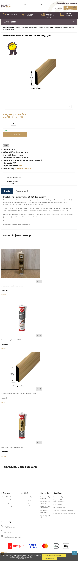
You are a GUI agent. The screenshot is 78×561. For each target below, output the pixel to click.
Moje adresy (25, 503)
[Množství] (13, 124)
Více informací (21, 559)
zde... (21, 165)
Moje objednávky (26, 497)
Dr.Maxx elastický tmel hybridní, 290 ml (13, 447)
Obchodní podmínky (7, 497)
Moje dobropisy (26, 500)
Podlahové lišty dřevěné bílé (45, 507)
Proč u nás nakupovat (8, 506)
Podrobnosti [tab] (22, 191)
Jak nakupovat (6, 500)
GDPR (3, 509)
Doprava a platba (7, 503)
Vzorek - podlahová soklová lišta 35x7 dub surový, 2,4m (18, 394)
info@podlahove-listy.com (65, 3)
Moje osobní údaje (27, 506)
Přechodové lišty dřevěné (44, 511)
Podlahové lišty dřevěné (45, 502)
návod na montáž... (23, 168)
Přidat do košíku (15, 134)
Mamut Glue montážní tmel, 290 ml (12, 286)
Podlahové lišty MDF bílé (45, 497)
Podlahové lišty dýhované (45, 516)
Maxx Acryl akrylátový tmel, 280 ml (11, 340)
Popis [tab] (7, 191)
